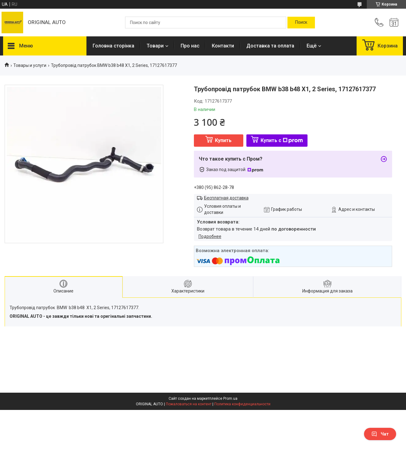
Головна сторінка (113, 46)
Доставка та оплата (270, 46)
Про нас (190, 46)
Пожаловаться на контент (188, 404)
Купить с (282, 140)
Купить (223, 140)
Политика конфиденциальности (242, 404)
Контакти (223, 46)
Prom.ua (230, 398)
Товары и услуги (29, 65)
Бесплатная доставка (226, 197)
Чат (380, 434)
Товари (155, 46)
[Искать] (301, 22)
